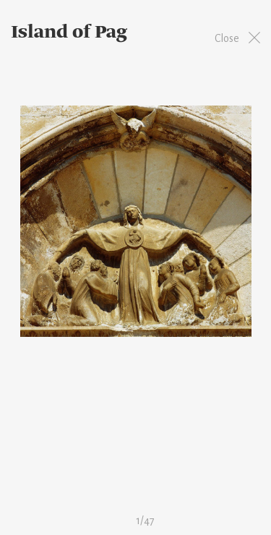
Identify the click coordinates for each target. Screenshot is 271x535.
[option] (135, 221)
